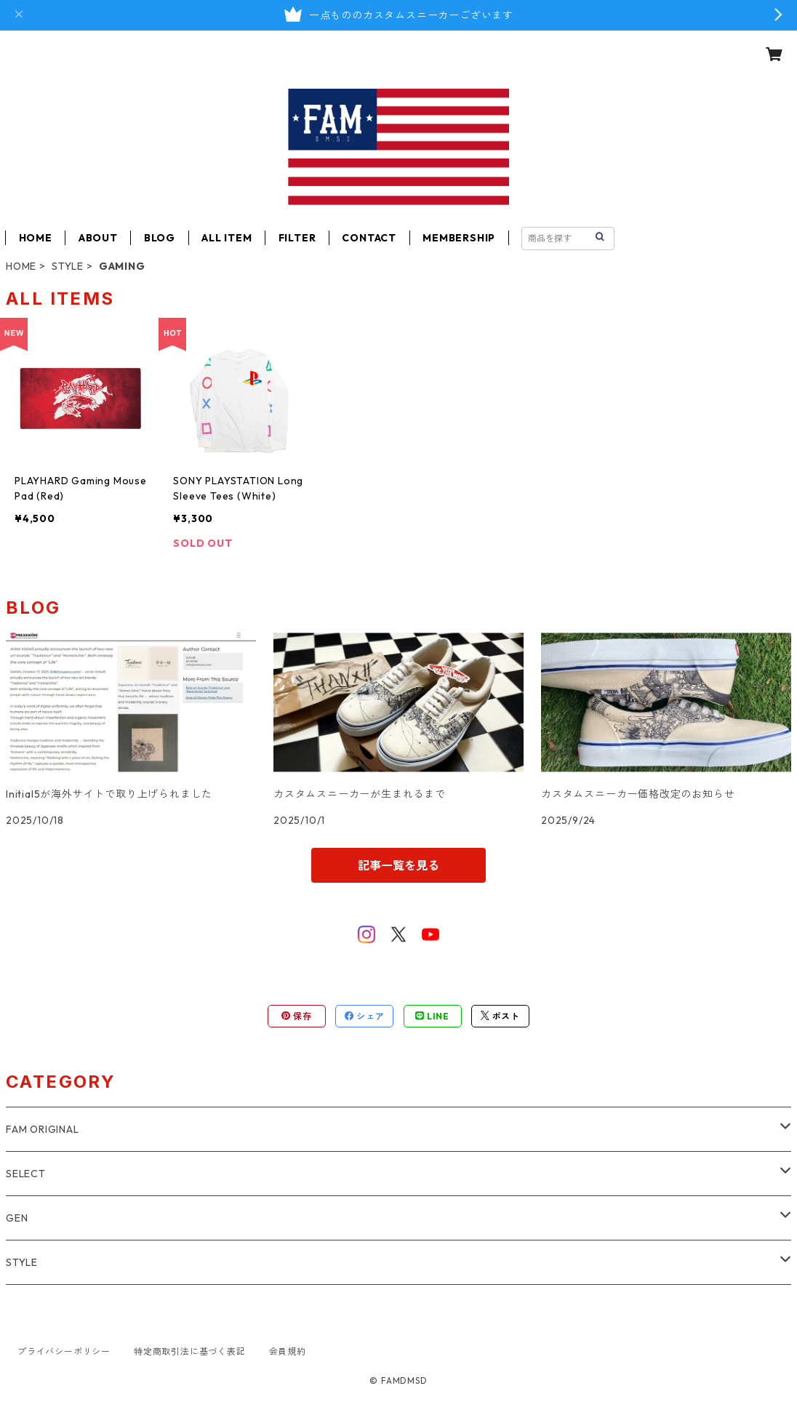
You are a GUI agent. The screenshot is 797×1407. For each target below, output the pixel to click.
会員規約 (287, 1351)
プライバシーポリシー (64, 1351)
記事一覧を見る (398, 865)
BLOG (159, 237)
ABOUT (98, 237)
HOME (35, 237)
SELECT (26, 1173)
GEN (17, 1217)
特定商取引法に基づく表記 (190, 1351)
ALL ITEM (226, 237)
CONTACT (369, 237)
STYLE (68, 266)
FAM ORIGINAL (42, 1129)
